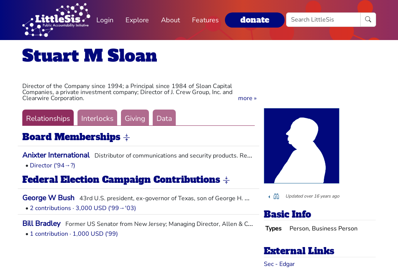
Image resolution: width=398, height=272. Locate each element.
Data (164, 119)
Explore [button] (137, 20)
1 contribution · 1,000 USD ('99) (74, 234)
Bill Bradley (41, 224)
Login (104, 20)
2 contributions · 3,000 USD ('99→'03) (83, 208)
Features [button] (205, 20)
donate (254, 19)
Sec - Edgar (279, 264)
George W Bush (48, 198)
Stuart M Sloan (89, 55)
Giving (135, 119)
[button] (247, 98)
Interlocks (97, 119)
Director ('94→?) (52, 165)
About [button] (170, 20)
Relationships (48, 119)
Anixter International (56, 155)
